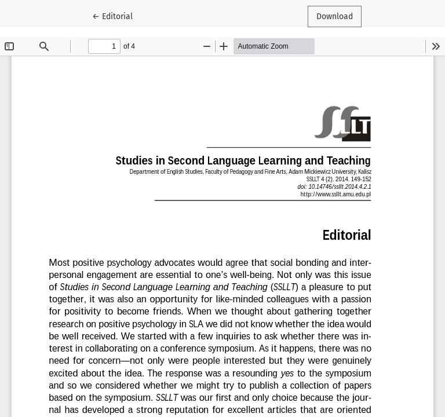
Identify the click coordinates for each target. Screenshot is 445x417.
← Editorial (116, 15)
